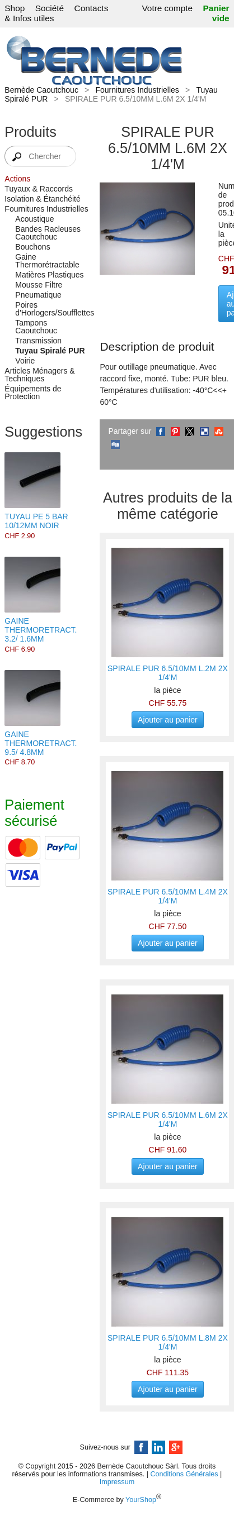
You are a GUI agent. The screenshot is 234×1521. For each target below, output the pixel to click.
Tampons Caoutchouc (36, 326)
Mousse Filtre (38, 285)
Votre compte (167, 8)
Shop (14, 8)
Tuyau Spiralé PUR (50, 351)
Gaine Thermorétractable (47, 261)
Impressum (117, 1482)
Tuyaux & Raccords (38, 189)
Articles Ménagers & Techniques (39, 374)
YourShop (140, 1500)
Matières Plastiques (49, 275)
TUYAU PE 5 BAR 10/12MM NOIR (36, 521)
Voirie (25, 361)
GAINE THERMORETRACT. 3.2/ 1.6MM (40, 629)
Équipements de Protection (32, 392)
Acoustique (34, 219)
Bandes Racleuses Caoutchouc (48, 233)
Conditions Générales (184, 1474)
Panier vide (216, 13)
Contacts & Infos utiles (56, 13)
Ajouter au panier (168, 719)
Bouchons (32, 247)
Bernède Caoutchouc (41, 89)
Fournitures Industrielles (137, 89)
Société (49, 8)
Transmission (38, 341)
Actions (17, 179)
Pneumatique (38, 295)
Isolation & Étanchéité (42, 199)
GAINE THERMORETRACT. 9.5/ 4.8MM (40, 743)
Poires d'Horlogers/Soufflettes (51, 309)
